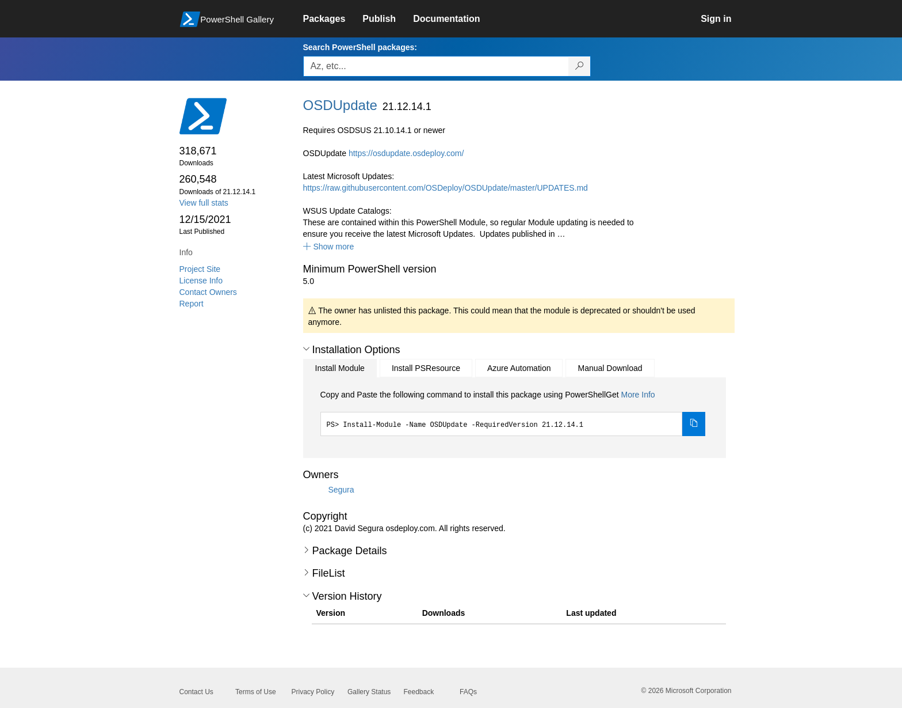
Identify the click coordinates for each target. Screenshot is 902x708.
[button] (328, 246)
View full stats (203, 202)
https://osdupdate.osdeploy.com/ (406, 153)
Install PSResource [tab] (426, 368)
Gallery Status (369, 692)
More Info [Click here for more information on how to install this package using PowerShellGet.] (638, 394)
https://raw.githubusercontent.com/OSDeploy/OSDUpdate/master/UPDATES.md (445, 187)
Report (191, 303)
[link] (333, 19)
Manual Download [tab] (610, 368)
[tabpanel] (513, 412)
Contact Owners (208, 292)
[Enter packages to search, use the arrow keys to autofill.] (436, 66)
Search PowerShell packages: (360, 47)
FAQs (468, 692)
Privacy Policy (313, 692)
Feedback (419, 692)
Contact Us (196, 692)
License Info (201, 280)
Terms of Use (255, 692)
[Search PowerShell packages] (579, 66)
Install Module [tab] (340, 368)
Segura (341, 489)
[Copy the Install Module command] (693, 424)
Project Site (200, 269)
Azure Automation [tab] (519, 368)
